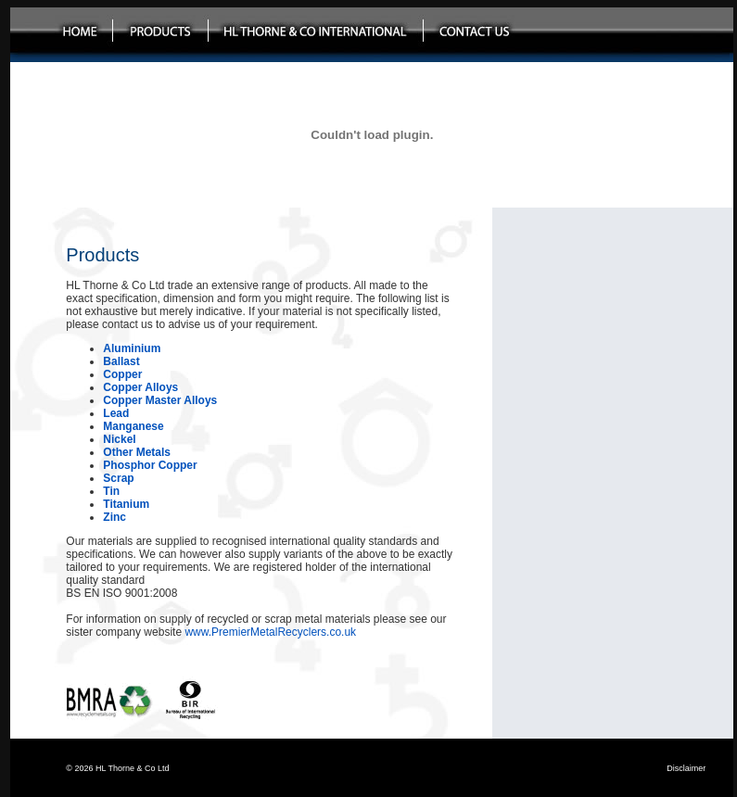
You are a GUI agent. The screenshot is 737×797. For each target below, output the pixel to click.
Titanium (126, 504)
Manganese (133, 426)
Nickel (119, 439)
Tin (111, 491)
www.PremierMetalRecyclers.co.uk (270, 632)
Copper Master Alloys (160, 400)
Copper (122, 374)
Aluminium (131, 348)
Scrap (118, 478)
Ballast (121, 361)
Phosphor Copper (150, 465)
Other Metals (137, 452)
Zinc (114, 517)
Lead (116, 413)
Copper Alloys (140, 387)
